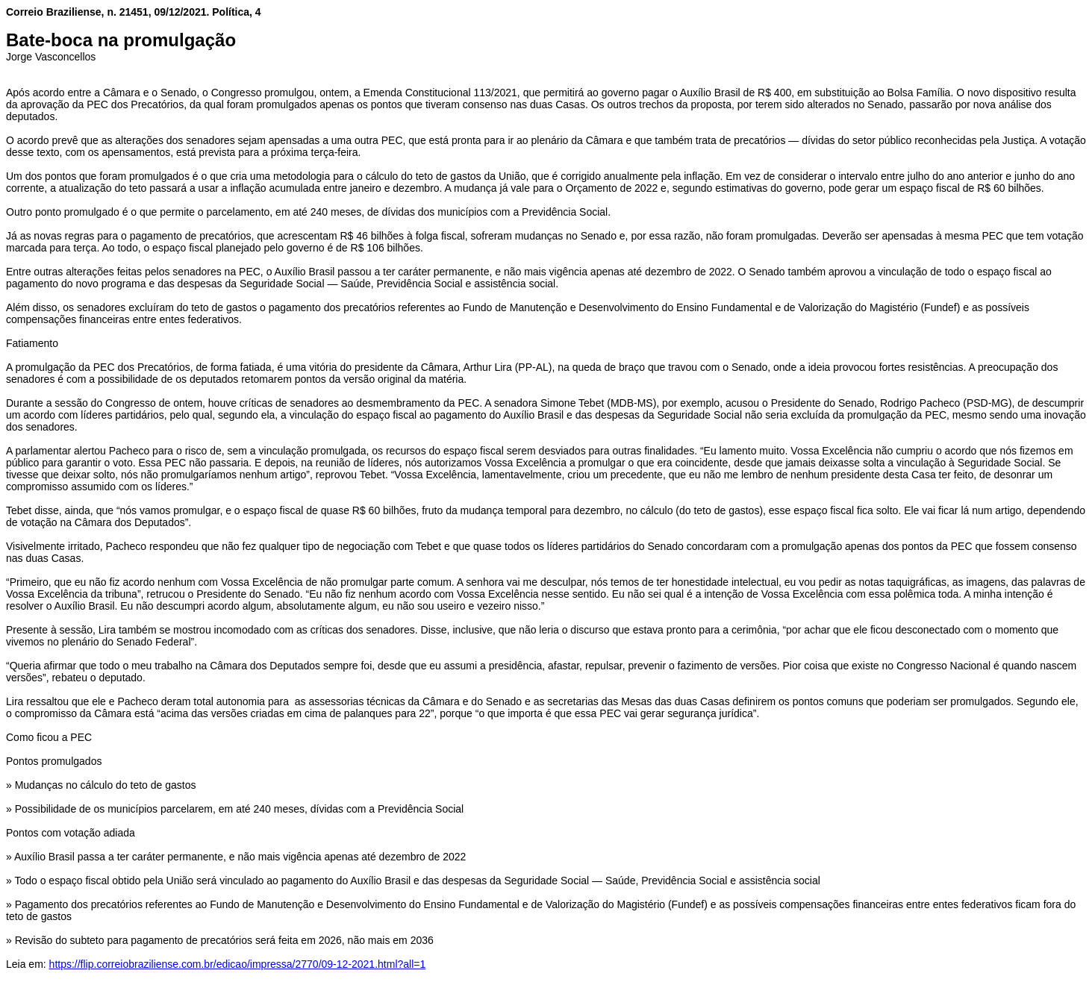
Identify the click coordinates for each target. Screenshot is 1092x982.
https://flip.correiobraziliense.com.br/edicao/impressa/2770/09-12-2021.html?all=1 (237, 964)
